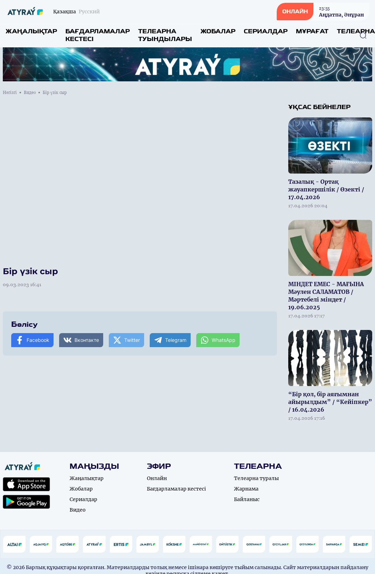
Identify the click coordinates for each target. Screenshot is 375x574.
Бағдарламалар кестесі (97, 35)
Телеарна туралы (256, 478)
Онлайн (157, 478)
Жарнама (246, 489)
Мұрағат (312, 31)
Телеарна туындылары (165, 35)
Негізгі (10, 92)
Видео (30, 92)
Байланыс (247, 499)
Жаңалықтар (31, 31)
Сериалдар (266, 31)
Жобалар (217, 31)
